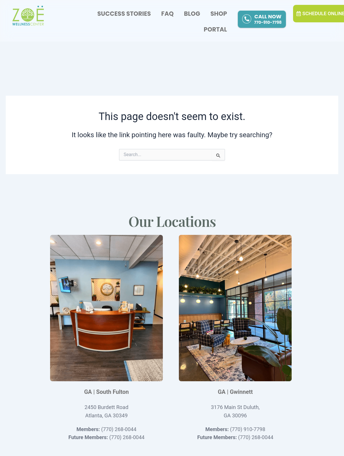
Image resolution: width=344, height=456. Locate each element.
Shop (218, 13)
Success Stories (124, 13)
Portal (215, 29)
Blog (192, 13)
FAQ (167, 13)
